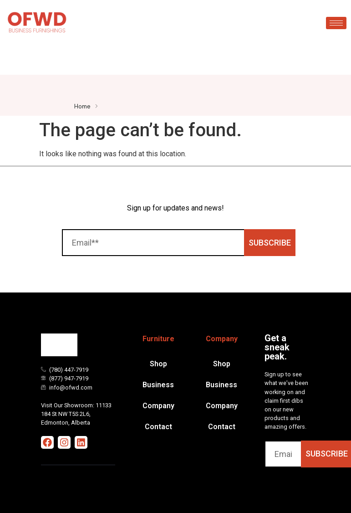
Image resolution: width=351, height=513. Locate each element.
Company (158, 405)
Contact (158, 426)
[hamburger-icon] (336, 23)
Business (158, 384)
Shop (158, 363)
